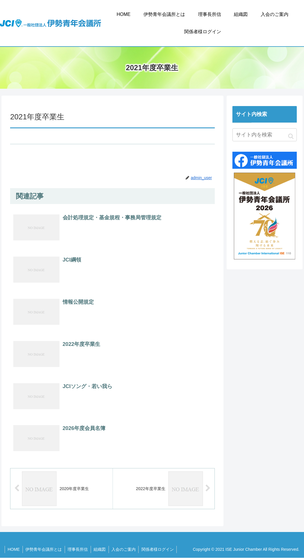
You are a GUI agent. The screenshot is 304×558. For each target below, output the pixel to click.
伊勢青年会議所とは (44, 549)
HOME (14, 549)
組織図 (101, 549)
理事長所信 (78, 549)
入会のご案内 (125, 549)
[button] (291, 136)
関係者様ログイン (159, 549)
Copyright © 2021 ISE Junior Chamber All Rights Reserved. (246, 549)
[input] (264, 134)
